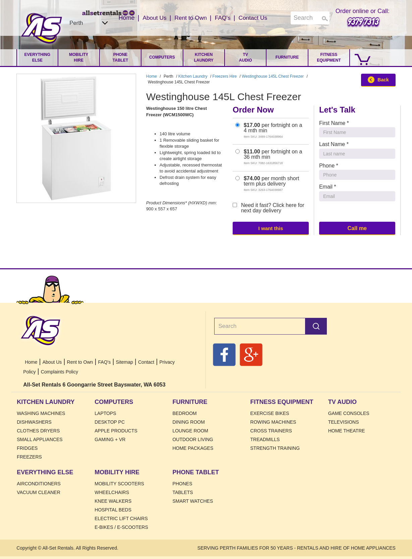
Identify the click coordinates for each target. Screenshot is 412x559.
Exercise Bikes (269, 413)
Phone (328, 165)
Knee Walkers (113, 501)
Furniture (287, 57)
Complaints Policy (59, 371)
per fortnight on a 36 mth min (268, 157)
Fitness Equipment (329, 57)
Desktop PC (110, 422)
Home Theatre (346, 430)
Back (378, 79)
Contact (146, 362)
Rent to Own (190, 17)
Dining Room (188, 422)
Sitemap (124, 362)
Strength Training (275, 448)
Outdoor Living (192, 439)
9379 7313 (362, 21)
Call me (357, 228)
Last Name (334, 144)
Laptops (105, 413)
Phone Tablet (120, 57)
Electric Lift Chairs (121, 518)
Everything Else (37, 57)
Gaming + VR (110, 439)
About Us (152, 17)
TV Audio (245, 57)
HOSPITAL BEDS (113, 509)
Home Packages (192, 448)
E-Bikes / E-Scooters (121, 527)
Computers (162, 57)
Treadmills (265, 439)
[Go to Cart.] (361, 57)
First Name (334, 123)
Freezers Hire (225, 76)
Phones (182, 483)
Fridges (27, 448)
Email (327, 187)
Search (316, 326)
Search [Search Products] (325, 18)
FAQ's (223, 17)
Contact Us (254, 17)
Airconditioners (39, 483)
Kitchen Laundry (204, 57)
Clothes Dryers (38, 430)
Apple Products (116, 430)
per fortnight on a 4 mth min (268, 130)
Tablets (182, 492)
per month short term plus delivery (267, 184)
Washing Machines (41, 413)
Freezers (29, 457)
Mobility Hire (78, 57)
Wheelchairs (112, 492)
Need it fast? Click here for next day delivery (268, 208)
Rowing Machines (273, 422)
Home (41, 28)
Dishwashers (34, 422)
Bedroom (184, 413)
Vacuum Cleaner (38, 492)
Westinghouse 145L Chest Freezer (273, 76)
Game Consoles (348, 413)
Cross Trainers (271, 430)
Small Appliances (39, 439)
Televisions (343, 422)
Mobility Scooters (119, 483)
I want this (270, 228)
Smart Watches (192, 501)
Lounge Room (190, 430)
